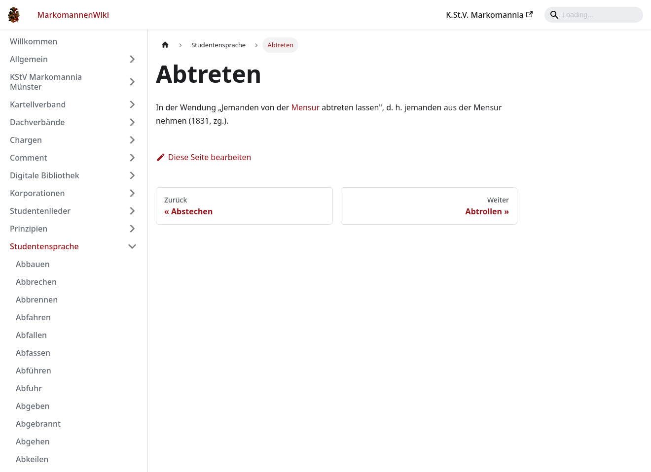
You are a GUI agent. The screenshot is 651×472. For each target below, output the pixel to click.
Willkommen (33, 41)
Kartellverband (38, 104)
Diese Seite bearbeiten (204, 157)
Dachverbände (37, 122)
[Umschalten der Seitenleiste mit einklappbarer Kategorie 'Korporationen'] (132, 193)
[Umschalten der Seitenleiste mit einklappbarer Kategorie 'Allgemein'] (132, 59)
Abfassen (33, 352)
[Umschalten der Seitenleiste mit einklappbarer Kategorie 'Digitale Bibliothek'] (132, 175)
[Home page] (165, 45)
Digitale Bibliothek (44, 175)
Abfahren (33, 317)
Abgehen (33, 441)
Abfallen (31, 335)
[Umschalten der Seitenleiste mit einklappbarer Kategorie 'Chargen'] (132, 140)
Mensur (305, 107)
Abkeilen (32, 459)
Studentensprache (44, 246)
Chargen (26, 140)
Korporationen (37, 193)
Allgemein (29, 59)
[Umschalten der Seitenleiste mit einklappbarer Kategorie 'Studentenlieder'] (132, 211)
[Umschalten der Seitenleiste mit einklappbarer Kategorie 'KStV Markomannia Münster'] (132, 82)
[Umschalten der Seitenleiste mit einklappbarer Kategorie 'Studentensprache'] (132, 246)
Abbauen (33, 264)
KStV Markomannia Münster (46, 81)
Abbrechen (36, 281)
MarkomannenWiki (73, 14)
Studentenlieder (40, 210)
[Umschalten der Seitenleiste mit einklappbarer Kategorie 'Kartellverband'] (132, 104)
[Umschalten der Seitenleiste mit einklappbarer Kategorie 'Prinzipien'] (132, 228)
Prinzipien (28, 228)
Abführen (33, 370)
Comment (28, 157)
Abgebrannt (38, 423)
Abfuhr (29, 388)
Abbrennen (37, 299)
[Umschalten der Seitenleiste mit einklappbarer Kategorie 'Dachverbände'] (132, 122)
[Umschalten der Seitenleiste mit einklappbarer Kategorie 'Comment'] (132, 158)
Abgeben (33, 406)
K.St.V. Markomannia (489, 14)
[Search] (593, 15)
